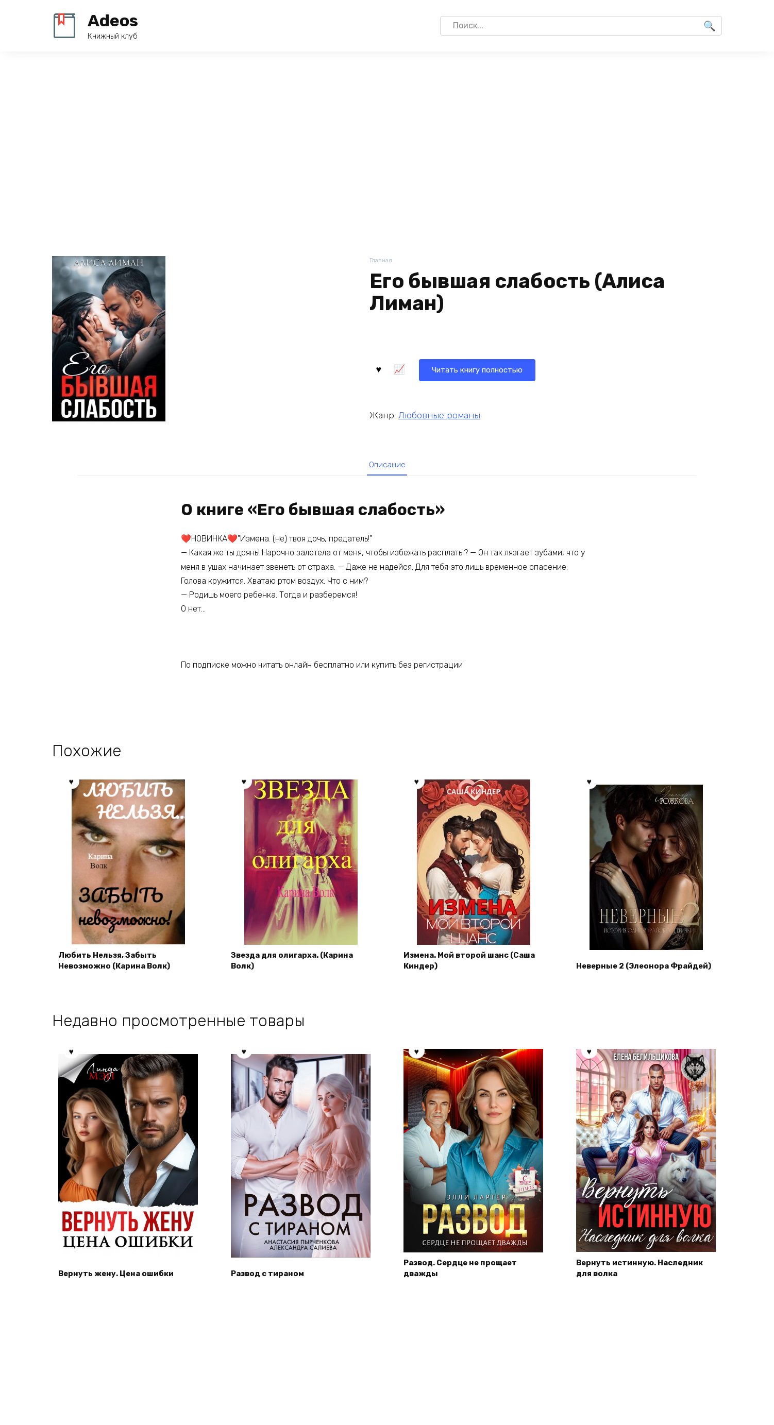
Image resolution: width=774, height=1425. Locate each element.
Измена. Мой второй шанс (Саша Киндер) (461, 964)
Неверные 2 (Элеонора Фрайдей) (627, 964)
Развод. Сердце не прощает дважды (465, 1272)
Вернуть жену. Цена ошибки (120, 1279)
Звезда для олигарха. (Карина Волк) (297, 964)
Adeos (113, 20)
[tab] (387, 464)
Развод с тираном (271, 1279)
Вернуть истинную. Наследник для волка (644, 1272)
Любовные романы (439, 414)
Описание (387, 465)
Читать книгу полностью (432, 368)
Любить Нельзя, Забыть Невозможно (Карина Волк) (119, 964)
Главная (381, 261)
